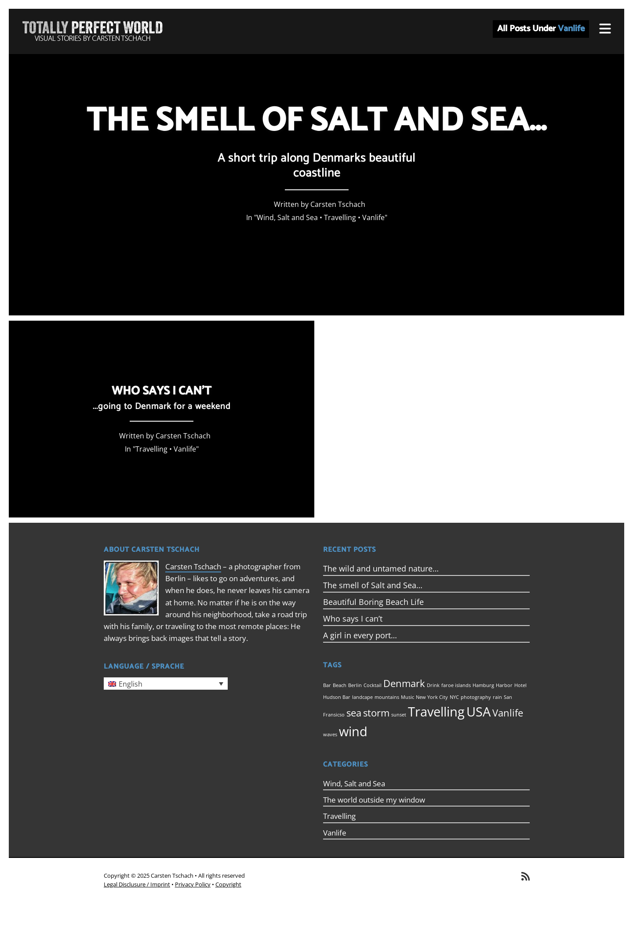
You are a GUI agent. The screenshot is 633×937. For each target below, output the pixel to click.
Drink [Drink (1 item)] (433, 685)
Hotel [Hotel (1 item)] (520, 685)
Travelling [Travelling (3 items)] (436, 711)
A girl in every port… (360, 635)
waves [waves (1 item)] (330, 734)
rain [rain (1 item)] (497, 697)
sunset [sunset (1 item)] (398, 715)
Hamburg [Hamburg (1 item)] (483, 685)
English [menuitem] (130, 684)
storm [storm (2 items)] (376, 712)
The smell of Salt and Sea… (372, 585)
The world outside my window (374, 800)
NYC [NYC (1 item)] (454, 697)
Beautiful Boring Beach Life (373, 602)
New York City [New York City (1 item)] (432, 697)
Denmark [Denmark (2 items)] (404, 683)
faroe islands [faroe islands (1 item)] (456, 685)
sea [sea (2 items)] (353, 712)
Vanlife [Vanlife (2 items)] (507, 712)
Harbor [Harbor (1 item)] (504, 685)
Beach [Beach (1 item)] (339, 685)
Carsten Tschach (193, 566)
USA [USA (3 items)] (478, 711)
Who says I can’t (352, 618)
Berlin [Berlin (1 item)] (355, 685)
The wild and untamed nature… (381, 568)
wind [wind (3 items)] (353, 731)
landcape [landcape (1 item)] (362, 697)
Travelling (340, 217)
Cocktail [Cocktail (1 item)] (373, 685)
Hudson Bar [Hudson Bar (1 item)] (336, 697)
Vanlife (373, 217)
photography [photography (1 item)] (476, 697)
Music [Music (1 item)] (407, 697)
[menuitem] (166, 683)
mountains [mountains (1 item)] (387, 697)
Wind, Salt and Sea (287, 217)
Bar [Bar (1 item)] (327, 685)
